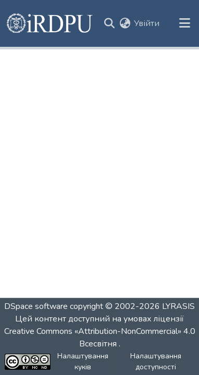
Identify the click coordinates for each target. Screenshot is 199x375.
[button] (50, 23)
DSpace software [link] (36, 306)
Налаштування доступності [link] (155, 361)
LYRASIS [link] (178, 306)
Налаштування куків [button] (82, 361)
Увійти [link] (146, 23)
